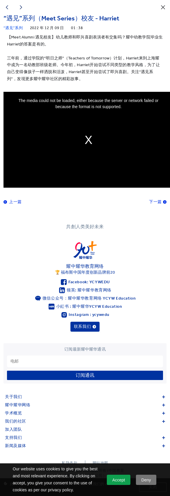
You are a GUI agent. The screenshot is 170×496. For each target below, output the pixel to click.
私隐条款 (69, 463)
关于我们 (85, 396)
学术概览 (85, 413)
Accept (118, 480)
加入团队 (13, 429)
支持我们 (85, 437)
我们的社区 (85, 421)
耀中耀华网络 (85, 404)
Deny (146, 480)
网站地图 (100, 463)
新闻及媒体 (85, 445)
